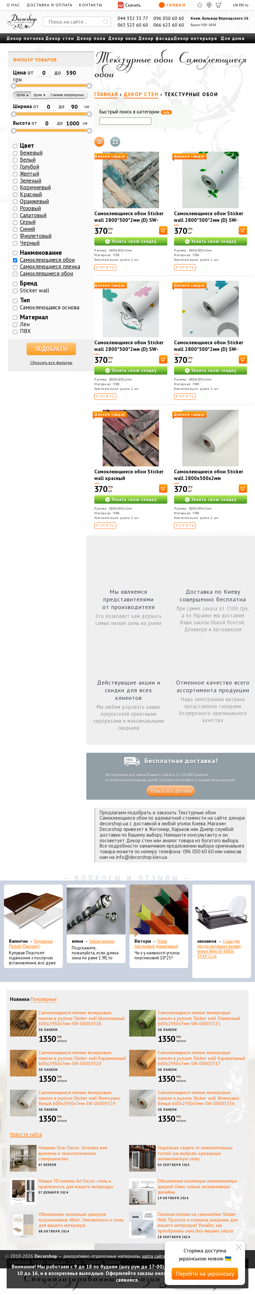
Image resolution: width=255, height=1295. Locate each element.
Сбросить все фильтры (51, 362)
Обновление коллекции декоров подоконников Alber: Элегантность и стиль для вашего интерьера (81, 1219)
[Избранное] (200, 5)
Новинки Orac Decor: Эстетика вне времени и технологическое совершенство (73, 1153)
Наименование (41, 252)
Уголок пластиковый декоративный (156, 943)
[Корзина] (219, 5)
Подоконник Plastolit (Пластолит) (31, 943)
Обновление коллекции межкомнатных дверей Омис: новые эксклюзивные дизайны (197, 1186)
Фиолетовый (35, 236)
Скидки (171, 5)
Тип (25, 300)
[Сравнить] (209, 5)
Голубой (29, 166)
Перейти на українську (205, 1273)
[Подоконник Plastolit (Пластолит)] (33, 911)
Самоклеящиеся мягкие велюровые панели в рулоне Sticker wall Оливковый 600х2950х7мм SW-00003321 (199, 1018)
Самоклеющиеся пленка (50, 266)
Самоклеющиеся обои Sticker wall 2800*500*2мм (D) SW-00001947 (208, 349)
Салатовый (33, 215)
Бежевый (31, 152)
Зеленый (30, 180)
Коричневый (35, 187)
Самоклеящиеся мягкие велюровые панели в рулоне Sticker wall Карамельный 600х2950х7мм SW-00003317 (201, 1058)
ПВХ (25, 331)
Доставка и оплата (49, 4)
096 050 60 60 (168, 18)
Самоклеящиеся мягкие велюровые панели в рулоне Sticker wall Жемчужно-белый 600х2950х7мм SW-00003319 (80, 1098)
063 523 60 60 (133, 25)
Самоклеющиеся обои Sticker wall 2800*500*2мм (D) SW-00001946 (128, 349)
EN (241, 4)
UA (235, 4)
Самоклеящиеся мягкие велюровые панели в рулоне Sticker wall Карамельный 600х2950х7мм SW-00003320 (82, 1058)
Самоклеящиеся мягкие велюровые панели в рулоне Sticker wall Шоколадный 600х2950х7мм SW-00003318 (82, 1018)
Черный (30, 242)
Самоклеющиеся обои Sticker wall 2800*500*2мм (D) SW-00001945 (208, 220)
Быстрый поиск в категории (135, 112)
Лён (25, 324)
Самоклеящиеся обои (46, 273)
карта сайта (153, 1256)
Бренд (29, 283)
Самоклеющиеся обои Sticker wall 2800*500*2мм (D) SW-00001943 (128, 220)
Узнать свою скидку (134, 241)
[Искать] (106, 21)
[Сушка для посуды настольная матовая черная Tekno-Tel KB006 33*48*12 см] (221, 911)
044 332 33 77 (133, 18)
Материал (34, 317)
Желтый (29, 173)
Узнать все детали (170, 791)
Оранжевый (34, 201)
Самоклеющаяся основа (49, 307)
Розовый (30, 208)
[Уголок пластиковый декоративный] (158, 911)
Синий (27, 229)
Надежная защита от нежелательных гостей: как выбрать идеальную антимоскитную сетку (195, 1153)
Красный (31, 194)
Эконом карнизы (102, 941)
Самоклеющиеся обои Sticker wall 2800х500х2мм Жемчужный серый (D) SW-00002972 (208, 481)
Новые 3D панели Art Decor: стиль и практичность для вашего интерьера (76, 1184)
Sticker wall (34, 290)
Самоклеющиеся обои (47, 259)
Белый (28, 159)
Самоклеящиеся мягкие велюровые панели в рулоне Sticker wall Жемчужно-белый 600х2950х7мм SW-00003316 (199, 1098)
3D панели (48, 1030)
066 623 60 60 (168, 25)
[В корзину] (163, 230)
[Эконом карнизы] (96, 911)
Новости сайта (26, 1134)
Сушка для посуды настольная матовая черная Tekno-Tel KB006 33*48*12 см (219, 948)
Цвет (27, 145)
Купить (105, 267)
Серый (28, 222)
